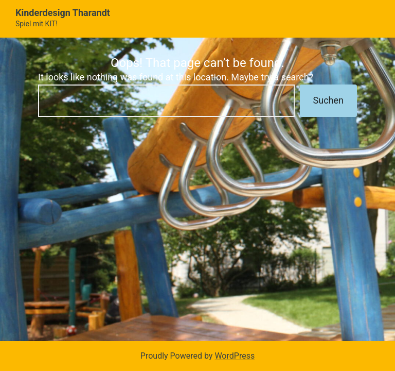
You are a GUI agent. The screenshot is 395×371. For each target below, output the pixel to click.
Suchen (328, 100)
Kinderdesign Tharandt (62, 12)
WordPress (234, 356)
